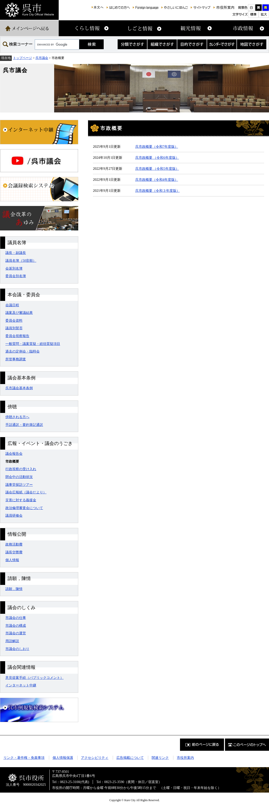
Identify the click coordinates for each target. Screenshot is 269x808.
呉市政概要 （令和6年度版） (157, 157)
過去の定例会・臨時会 (22, 351)
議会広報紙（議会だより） (25, 492)
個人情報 (12, 560)
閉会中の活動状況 (19, 477)
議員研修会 (13, 515)
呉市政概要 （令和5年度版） (157, 169)
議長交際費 (13, 552)
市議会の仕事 (15, 618)
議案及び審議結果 (19, 313)
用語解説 (12, 641)
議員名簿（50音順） (20, 260)
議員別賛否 (13, 328)
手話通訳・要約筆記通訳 (24, 425)
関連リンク (160, 758)
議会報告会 (13, 453)
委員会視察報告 (17, 336)
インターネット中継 (20, 685)
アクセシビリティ (94, 758)
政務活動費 (13, 544)
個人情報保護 (63, 758)
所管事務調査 (15, 359)
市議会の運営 (15, 633)
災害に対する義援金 (20, 500)
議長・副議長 (15, 253)
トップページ (22, 58)
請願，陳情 (13, 589)
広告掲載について (130, 758)
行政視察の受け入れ (20, 469)
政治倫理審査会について (24, 508)
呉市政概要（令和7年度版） (156, 146)
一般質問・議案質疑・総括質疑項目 (32, 344)
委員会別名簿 (15, 276)
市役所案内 (185, 758)
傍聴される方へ (17, 417)
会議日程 (12, 305)
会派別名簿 (13, 268)
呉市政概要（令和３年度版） (157, 191)
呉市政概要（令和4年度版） (156, 180)
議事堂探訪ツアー (19, 485)
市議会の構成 (15, 625)
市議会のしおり (17, 649)
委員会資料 (13, 320)
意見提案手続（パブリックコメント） (34, 678)
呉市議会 (41, 58)
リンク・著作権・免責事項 (24, 758)
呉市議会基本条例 (19, 388)
